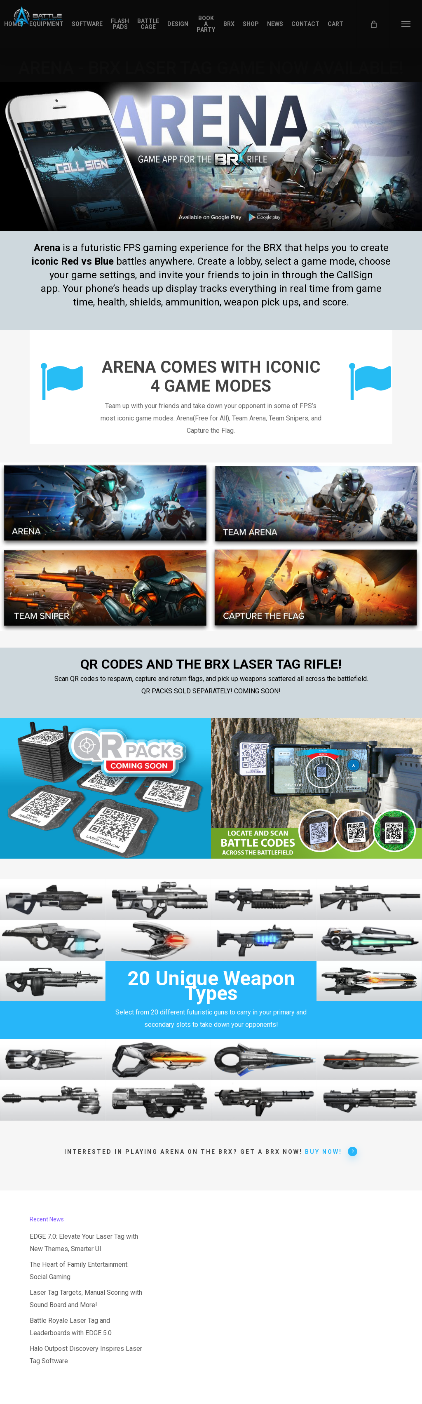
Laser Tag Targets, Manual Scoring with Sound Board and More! (86, 1299)
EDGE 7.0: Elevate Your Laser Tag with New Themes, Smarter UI (84, 1243)
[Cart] (372, 24)
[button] (405, 24)
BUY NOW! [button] (331, 1151)
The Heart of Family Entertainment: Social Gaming (79, 1271)
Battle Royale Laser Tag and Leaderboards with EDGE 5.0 (71, 1327)
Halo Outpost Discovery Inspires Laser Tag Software (86, 1355)
